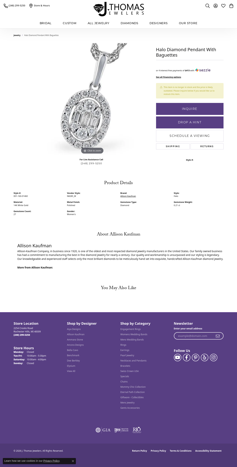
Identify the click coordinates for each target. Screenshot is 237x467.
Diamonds (129, 23)
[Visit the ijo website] (121, 430)
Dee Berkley (73, 360)
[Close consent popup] (73, 461)
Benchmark (73, 355)
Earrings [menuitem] (124, 350)
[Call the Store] (22, 335)
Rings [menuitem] (123, 344)
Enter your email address (188, 328)
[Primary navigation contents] (118, 23)
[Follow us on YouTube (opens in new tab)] (177, 357)
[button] (208, 5)
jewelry (17, 35)
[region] (92, 99)
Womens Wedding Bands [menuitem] (133, 334)
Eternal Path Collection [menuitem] (132, 392)
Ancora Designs (75, 344)
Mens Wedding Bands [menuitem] (132, 339)
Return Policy (139, 450)
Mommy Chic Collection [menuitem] (133, 386)
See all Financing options (168, 77)
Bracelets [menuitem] (125, 365)
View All (71, 371)
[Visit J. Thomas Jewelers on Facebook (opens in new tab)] (186, 357)
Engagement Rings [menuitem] (130, 329)
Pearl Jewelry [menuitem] (127, 355)
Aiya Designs (74, 329)
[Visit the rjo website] (136, 430)
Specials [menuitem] (124, 376)
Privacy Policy (158, 450)
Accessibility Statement (208, 450)
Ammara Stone (75, 339)
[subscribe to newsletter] (218, 336)
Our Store (188, 23)
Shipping (173, 146)
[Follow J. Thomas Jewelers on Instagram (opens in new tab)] (213, 357)
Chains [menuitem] (124, 381)
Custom (69, 23)
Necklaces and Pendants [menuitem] (133, 360)
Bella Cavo (72, 350)
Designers (159, 23)
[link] (14, 5)
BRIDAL (46, 23)
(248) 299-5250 (91, 163)
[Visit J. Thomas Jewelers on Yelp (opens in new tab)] (204, 357)
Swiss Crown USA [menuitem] (129, 371)
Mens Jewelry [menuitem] (127, 402)
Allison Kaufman (128, 196)
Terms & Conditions (180, 450)
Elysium (71, 365)
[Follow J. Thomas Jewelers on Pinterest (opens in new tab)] (195, 357)
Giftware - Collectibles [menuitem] (132, 397)
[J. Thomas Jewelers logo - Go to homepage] (118, 9)
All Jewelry (98, 23)
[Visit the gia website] (103, 430)
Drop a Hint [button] (190, 122)
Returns (207, 146)
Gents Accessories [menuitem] (130, 407)
